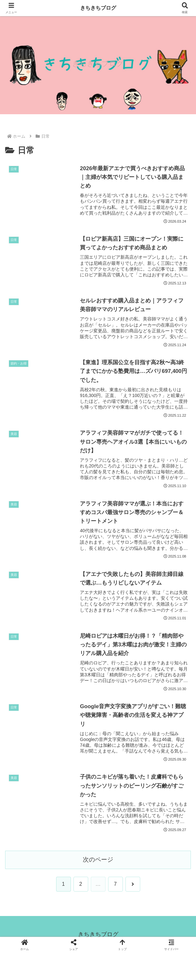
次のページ (98, 859)
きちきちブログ (98, 8)
